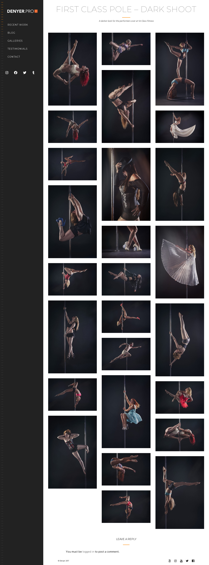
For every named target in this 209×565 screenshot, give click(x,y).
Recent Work (18, 24)
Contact (14, 56)
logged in (88, 551)
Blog (11, 32)
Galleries (15, 40)
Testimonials (18, 48)
